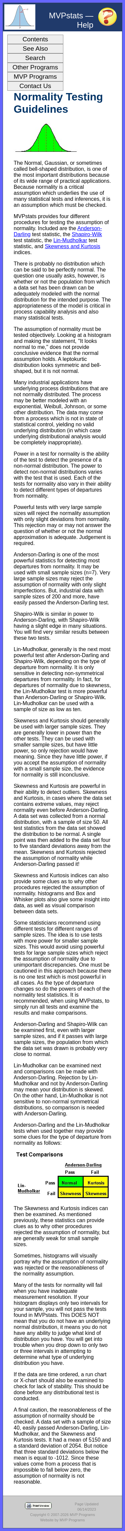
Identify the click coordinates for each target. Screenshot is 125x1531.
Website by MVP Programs (62, 1520)
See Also (35, 48)
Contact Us (35, 85)
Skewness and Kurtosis (72, 246)
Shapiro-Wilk (87, 234)
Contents (35, 39)
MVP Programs (35, 76)
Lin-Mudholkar (70, 240)
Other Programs (35, 67)
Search (35, 57)
